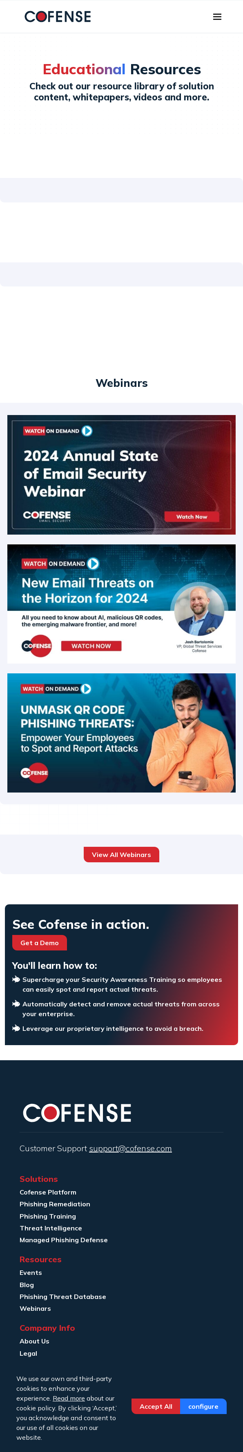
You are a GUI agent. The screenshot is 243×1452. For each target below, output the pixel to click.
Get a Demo (39, 943)
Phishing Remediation (55, 1204)
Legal (28, 1353)
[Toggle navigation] (217, 16)
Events (31, 1272)
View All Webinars (121, 854)
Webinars (35, 1308)
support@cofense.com (130, 1148)
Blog (27, 1285)
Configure (203, 1406)
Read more (69, 1398)
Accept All (156, 1406)
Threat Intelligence (51, 1228)
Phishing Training (48, 1216)
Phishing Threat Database (63, 1296)
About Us (34, 1341)
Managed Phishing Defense (64, 1240)
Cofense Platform (48, 1192)
